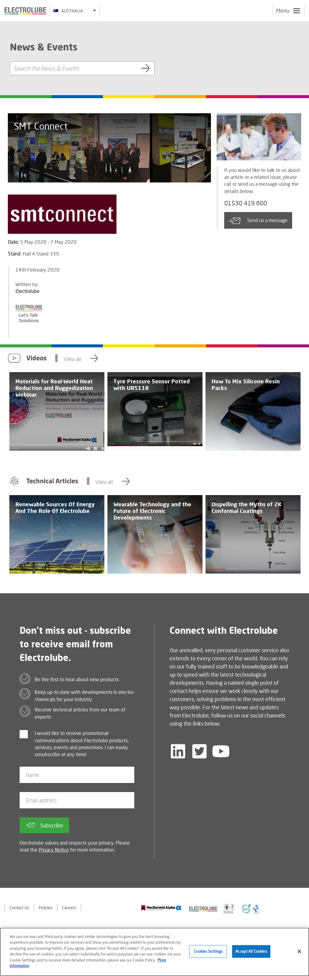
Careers (69, 907)
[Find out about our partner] (161, 908)
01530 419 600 (245, 203)
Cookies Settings (208, 953)
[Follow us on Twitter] (199, 751)
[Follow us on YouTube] (220, 751)
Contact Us (19, 907)
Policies (46, 907)
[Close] (299, 953)
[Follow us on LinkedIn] (178, 751)
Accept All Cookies (251, 953)
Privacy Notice (54, 849)
